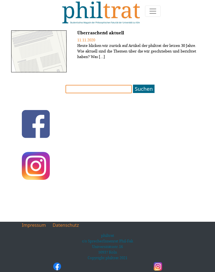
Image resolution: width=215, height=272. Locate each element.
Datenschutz (66, 225)
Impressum (34, 225)
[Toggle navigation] (153, 11)
